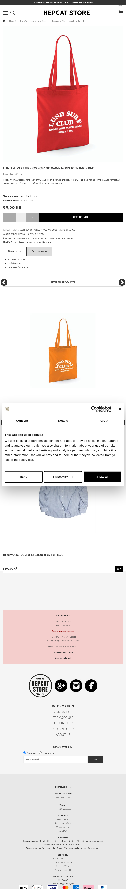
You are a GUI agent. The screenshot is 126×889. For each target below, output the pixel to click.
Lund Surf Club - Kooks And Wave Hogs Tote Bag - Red (61, 21)
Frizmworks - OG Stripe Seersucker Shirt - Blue (33, 555)
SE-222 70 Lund (63, 813)
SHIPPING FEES (63, 709)
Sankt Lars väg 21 (63, 809)
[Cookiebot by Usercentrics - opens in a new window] (94, 409)
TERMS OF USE (63, 704)
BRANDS (12, 21)
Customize (63, 477)
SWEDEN (63, 817)
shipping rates (65, 848)
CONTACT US (63, 698)
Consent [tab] (22, 420)
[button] (5, 13)
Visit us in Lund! (63, 644)
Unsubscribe (49, 739)
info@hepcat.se (63, 795)
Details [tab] (63, 420)
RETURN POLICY (63, 715)
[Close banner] (120, 409)
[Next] (122, 282)
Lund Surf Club (27, 21)
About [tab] (104, 420)
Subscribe (32, 739)
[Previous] (4, 282)
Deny (23, 477)
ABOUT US (63, 721)
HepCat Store (63, 805)
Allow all (102, 477)
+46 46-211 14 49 (63, 783)
